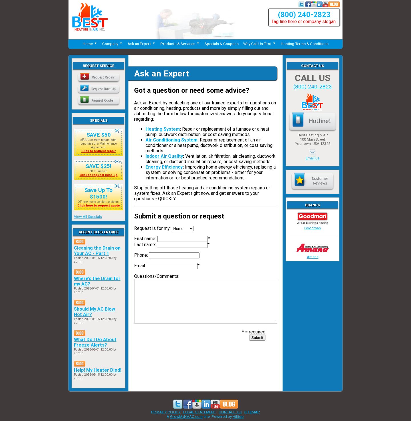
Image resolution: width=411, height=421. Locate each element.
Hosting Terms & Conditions (305, 43)
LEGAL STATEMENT (199, 412)
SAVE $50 (98, 134)
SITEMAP (252, 412)
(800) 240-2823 (304, 14)
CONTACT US (230, 412)
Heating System (163, 129)
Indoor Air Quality (164, 156)
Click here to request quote (98, 205)
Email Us (313, 158)
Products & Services (180, 43)
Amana (312, 254)
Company (112, 43)
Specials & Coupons (222, 43)
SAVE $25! (98, 166)
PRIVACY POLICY (166, 412)
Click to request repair (98, 151)
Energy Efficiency (164, 167)
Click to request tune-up (99, 175)
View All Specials (88, 216)
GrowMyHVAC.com (186, 416)
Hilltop (238, 416)
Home (90, 43)
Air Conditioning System (172, 140)
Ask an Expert (142, 43)
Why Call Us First (259, 43)
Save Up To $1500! (98, 193)
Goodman (312, 226)
